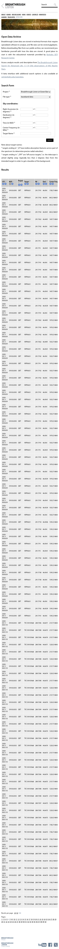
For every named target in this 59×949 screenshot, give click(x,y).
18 (31, 919)
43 (30, 922)
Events (29, 14)
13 (21, 919)
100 (20, 913)
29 (55, 919)
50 (17, 913)
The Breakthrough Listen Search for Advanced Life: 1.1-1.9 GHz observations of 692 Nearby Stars (29, 66)
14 (23, 919)
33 (8, 922)
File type (7, 97)
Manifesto (42, 14)
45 (34, 922)
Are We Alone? (16, 14)
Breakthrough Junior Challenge (7, 944)
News (24, 14)
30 (2, 922)
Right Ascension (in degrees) (10, 110)
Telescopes (11, 17)
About (3, 14)
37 (17, 922)
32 (6, 922)
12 (18, 919)
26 (49, 919)
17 (29, 919)
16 (27, 919)
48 (41, 922)
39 (21, 922)
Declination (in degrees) (8, 116)
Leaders (4, 17)
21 (38, 919)
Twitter (56, 945)
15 (25, 919)
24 (44, 919)
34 (11, 922)
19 (34, 919)
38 (19, 922)
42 (28, 922)
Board (8, 14)
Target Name (9, 134)
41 (26, 922)
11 (16, 919)
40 (24, 922)
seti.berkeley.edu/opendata (12, 77)
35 (13, 922)
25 (47, 919)
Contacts (35, 14)
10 (14, 919)
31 (4, 922)
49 (43, 922)
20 (15, 913)
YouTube (42, 945)
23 (42, 919)
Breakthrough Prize (7, 938)
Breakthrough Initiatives (2, 6)
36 (15, 922)
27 (51, 919)
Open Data (19, 17)
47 (39, 922)
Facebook (50, 945)
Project (6, 92)
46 (37, 922)
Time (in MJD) (9, 123)
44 (32, 922)
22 (40, 919)
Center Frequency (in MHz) (11, 129)
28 (53, 919)
